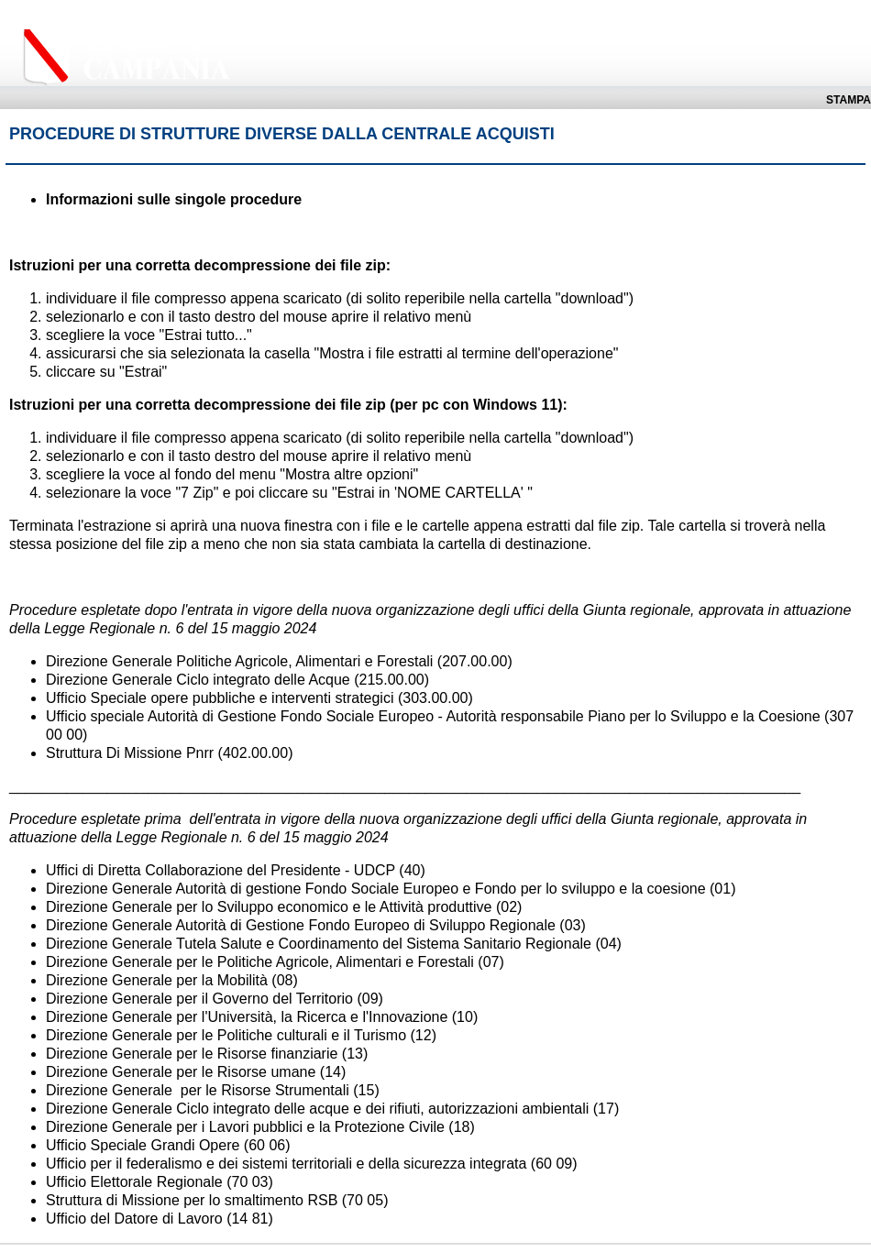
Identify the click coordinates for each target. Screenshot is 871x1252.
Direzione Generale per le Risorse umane (180, 1072)
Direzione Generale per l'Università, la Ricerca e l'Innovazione (246, 1017)
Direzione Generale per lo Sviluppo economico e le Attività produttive (269, 907)
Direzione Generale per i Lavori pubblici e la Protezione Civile (245, 1127)
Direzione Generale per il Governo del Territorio (199, 998)
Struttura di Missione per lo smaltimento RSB (191, 1200)
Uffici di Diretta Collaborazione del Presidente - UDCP (220, 870)
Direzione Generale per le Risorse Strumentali (197, 1090)
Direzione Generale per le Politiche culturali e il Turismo (226, 1035)
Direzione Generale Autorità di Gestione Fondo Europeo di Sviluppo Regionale (301, 925)
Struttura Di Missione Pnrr (130, 753)
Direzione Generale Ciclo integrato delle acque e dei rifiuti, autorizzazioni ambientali (317, 1108)
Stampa (848, 99)
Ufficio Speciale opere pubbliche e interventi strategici (219, 698)
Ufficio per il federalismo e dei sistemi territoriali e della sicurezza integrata (286, 1163)
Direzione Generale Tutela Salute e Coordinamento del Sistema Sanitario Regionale (318, 943)
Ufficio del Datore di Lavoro (136, 1218)
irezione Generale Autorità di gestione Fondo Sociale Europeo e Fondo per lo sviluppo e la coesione (381, 888)
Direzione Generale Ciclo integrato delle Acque (198, 679)
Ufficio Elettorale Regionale (134, 1182)
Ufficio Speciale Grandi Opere (142, 1145)
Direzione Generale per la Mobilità (157, 980)
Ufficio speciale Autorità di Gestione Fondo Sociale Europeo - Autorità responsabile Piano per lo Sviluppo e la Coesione (433, 716)
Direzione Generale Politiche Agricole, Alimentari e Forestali (239, 661)
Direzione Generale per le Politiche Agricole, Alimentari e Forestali (260, 962)
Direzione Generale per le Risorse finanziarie (191, 1053)
